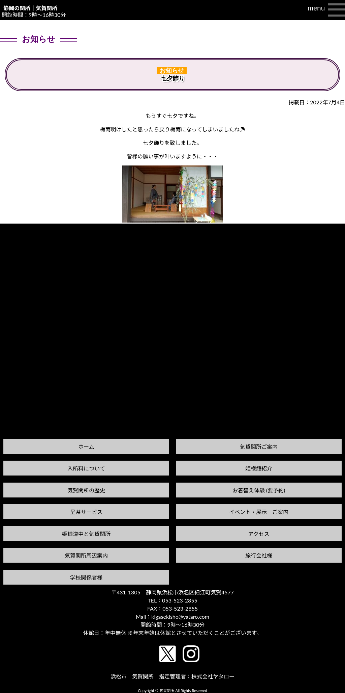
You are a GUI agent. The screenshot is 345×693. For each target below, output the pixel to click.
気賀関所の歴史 (86, 490)
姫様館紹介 (258, 468)
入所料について (86, 468)
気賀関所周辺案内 (86, 555)
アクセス (258, 534)
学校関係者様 (86, 577)
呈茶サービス (86, 512)
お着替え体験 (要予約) (258, 490)
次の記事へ (327, 230)
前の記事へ (17, 236)
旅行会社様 (258, 555)
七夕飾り (172, 78)
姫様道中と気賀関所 (86, 534)
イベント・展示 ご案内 (258, 512)
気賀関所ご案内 (259, 446)
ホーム (86, 446)
